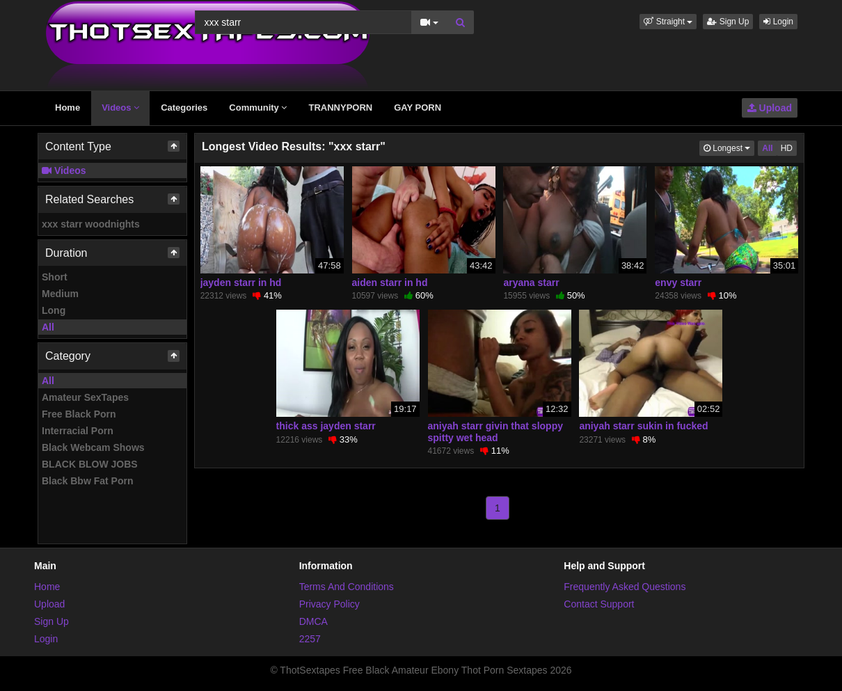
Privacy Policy (329, 604)
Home (67, 107)
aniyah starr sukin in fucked (643, 425)
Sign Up (728, 21)
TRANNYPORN (340, 107)
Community (258, 107)
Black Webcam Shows (93, 447)
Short (54, 277)
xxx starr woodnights (91, 224)
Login (778, 21)
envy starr (678, 282)
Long (53, 310)
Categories (184, 107)
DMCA (313, 621)
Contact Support (599, 604)
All (48, 327)
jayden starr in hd (241, 282)
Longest (729, 147)
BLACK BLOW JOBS (90, 464)
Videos (120, 107)
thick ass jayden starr (326, 425)
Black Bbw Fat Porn (87, 480)
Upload (769, 107)
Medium (60, 293)
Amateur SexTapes (85, 397)
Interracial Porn (77, 430)
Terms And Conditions (346, 586)
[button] (668, 21)
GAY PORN (417, 107)
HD (787, 148)
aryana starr (531, 282)
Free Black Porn (79, 414)
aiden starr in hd (390, 282)
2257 (310, 638)
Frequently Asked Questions (624, 586)
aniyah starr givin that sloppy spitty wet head (496, 431)
